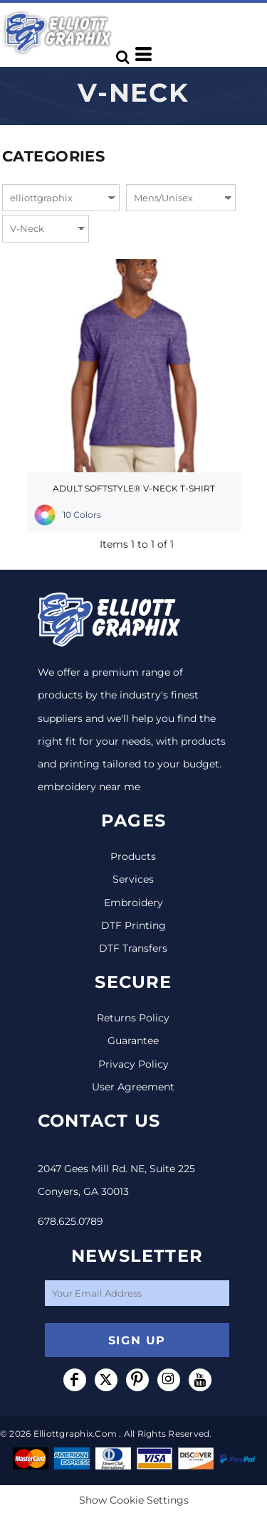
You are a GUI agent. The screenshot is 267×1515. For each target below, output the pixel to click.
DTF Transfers (133, 948)
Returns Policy (133, 1017)
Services (133, 879)
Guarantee (133, 1040)
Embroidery (133, 902)
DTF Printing (133, 925)
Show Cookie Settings (134, 1500)
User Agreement (133, 1086)
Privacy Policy (133, 1064)
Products (133, 856)
